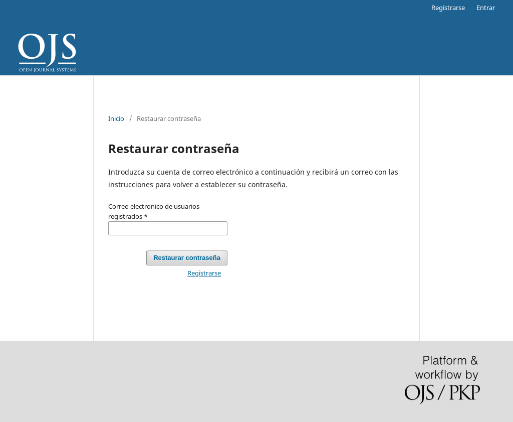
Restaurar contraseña (186, 257)
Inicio (116, 118)
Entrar (485, 7)
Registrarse (448, 7)
